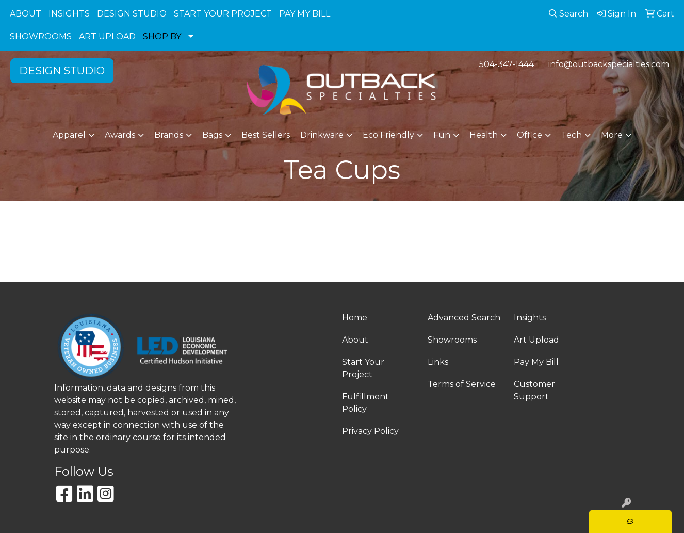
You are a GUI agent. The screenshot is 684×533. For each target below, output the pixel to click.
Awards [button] (120, 135)
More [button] (612, 135)
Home (354, 317)
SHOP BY (162, 36)
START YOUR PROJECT (223, 14)
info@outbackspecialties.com (608, 64)
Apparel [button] (69, 135)
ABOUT (25, 14)
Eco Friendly (388, 135)
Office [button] (529, 135)
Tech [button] (571, 135)
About (355, 340)
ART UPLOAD (107, 36)
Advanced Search (464, 317)
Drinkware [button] (322, 135)
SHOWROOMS (41, 36)
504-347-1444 (506, 64)
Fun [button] (441, 135)
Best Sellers (265, 135)
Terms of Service (462, 384)
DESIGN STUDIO (132, 14)
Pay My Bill (536, 362)
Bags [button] (212, 135)
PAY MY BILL (304, 14)
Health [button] (483, 135)
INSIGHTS (69, 14)
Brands (168, 135)
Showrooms (452, 340)
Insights (530, 317)
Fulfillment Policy (365, 403)
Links (438, 362)
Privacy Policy (370, 431)
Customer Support (534, 390)
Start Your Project (363, 368)
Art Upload (536, 340)
